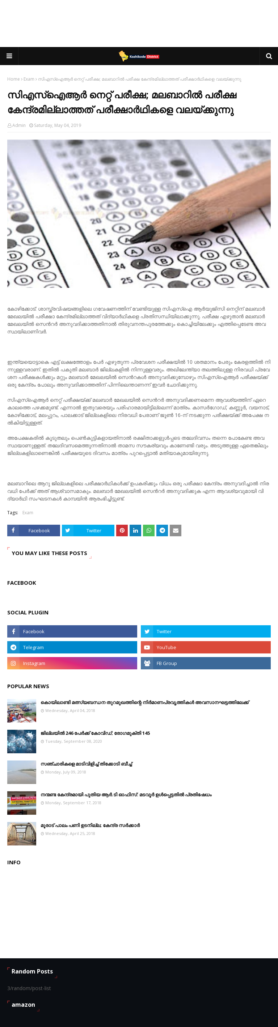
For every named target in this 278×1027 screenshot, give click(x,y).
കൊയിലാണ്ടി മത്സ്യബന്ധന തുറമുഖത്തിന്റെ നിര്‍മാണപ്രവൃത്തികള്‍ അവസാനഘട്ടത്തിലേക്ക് (145, 702)
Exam (29, 79)
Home (13, 79)
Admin (19, 125)
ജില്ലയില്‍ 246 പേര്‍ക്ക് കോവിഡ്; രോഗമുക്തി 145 (95, 733)
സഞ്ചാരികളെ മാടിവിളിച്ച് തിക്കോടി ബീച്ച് (86, 763)
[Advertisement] (139, 23)
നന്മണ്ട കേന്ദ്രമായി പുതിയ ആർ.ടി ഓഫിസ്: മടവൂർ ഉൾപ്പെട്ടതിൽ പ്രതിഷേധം (126, 794)
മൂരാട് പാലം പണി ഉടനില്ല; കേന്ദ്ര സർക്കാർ (90, 825)
